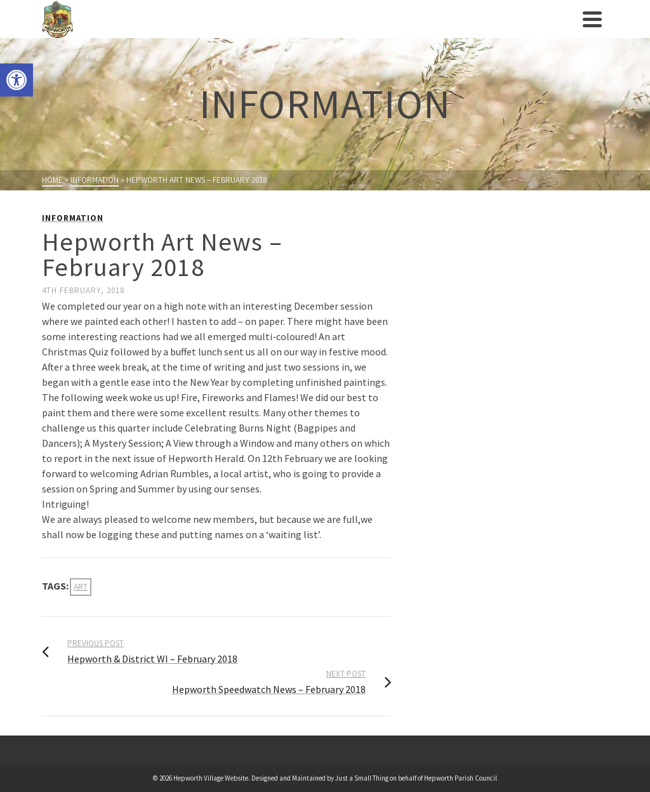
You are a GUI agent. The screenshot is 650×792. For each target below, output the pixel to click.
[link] (16, 79)
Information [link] (72, 218)
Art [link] (81, 586)
